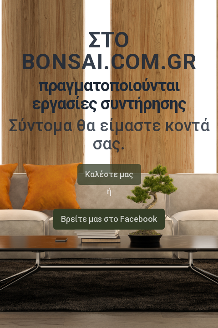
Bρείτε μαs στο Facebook (109, 219)
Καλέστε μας (109, 174)
